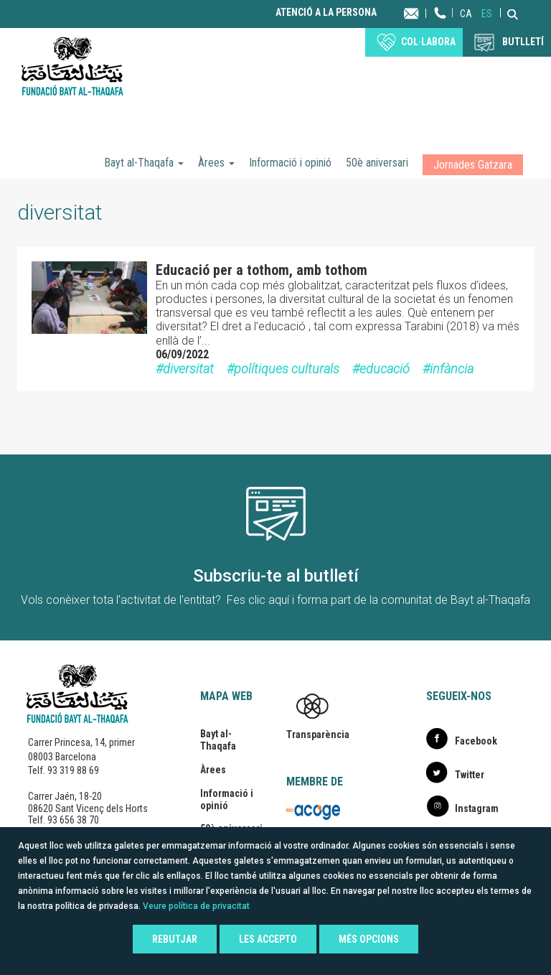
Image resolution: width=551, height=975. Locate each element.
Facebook (476, 741)
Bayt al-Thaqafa (144, 162)
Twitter (469, 774)
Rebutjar (174, 939)
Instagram (477, 808)
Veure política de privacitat (196, 906)
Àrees (216, 162)
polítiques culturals (286, 368)
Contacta (425, 12)
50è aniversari (377, 162)
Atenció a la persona (326, 12)
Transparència (317, 734)
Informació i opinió (290, 162)
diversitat (188, 368)
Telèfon (440, 27)
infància (452, 368)
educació (384, 368)
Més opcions (369, 939)
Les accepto (268, 939)
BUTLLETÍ (523, 41)
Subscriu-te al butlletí (276, 576)
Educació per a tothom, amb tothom (261, 270)
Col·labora (428, 41)
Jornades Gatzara (472, 165)
